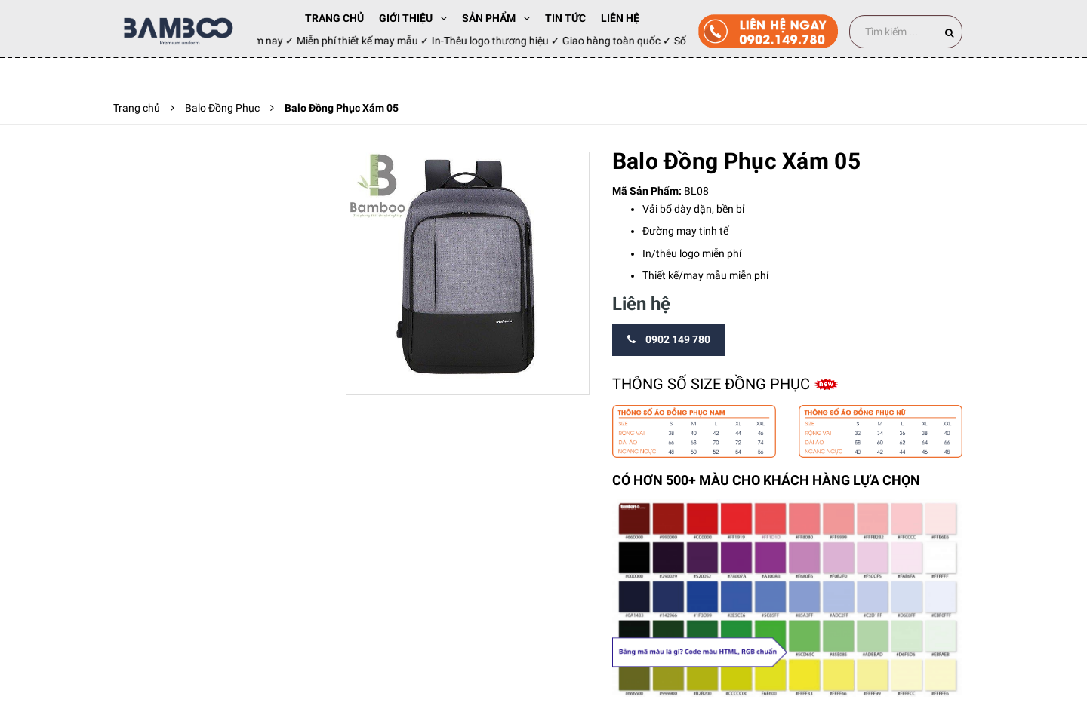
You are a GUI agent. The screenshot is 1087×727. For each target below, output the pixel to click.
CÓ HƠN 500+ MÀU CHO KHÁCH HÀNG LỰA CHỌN (766, 480)
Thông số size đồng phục (713, 384)
